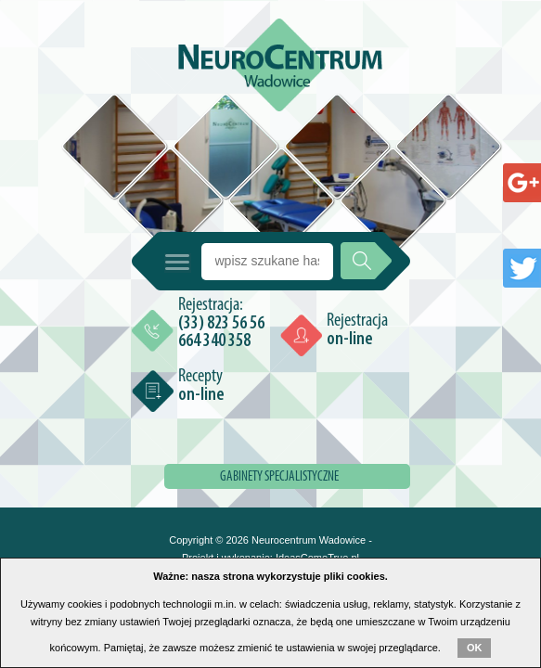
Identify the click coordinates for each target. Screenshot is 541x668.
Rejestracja (357, 330)
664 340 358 (214, 341)
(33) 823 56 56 (221, 324)
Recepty (201, 386)
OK (475, 647)
